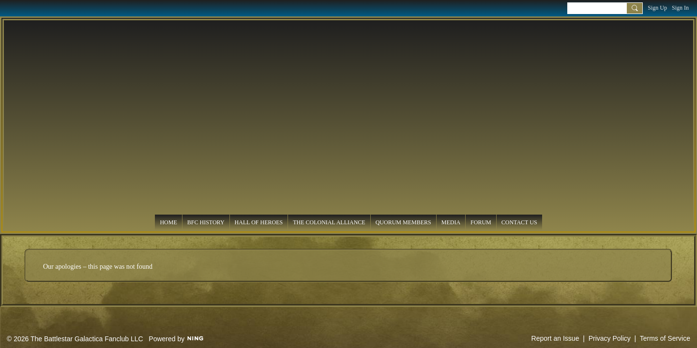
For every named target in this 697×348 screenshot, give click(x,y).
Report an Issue (555, 338)
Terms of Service (665, 338)
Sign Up (657, 7)
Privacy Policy (610, 338)
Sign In (680, 7)
